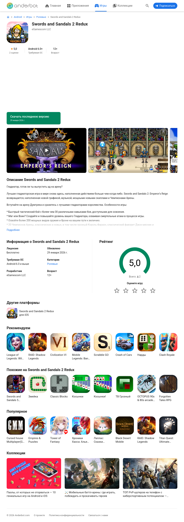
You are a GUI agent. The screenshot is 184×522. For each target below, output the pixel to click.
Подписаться (165, 6)
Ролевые (52, 263)
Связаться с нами (98, 515)
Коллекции (122, 6)
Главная (53, 6)
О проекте (39, 515)
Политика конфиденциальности (66, 515)
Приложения (78, 6)
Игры (101, 6)
